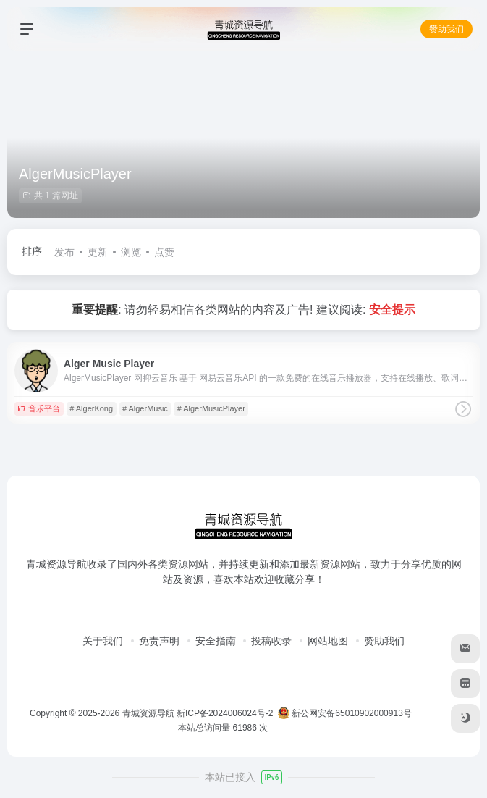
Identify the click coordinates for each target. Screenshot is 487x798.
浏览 (131, 252)
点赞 (164, 252)
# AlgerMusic (145, 408)
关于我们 (102, 641)
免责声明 (159, 641)
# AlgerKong (91, 408)
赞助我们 (446, 29)
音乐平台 (38, 408)
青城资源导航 (148, 713)
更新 (98, 252)
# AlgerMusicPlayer (211, 408)
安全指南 (215, 641)
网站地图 (328, 641)
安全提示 (392, 309)
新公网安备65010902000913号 (346, 713)
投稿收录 (271, 641)
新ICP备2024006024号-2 (225, 713)
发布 (64, 252)
